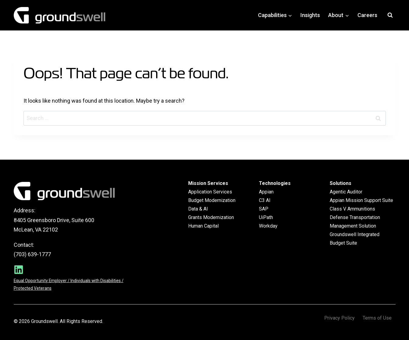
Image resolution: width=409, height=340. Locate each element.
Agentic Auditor (346, 192)
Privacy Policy (339, 318)
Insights (310, 15)
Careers (367, 15)
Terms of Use (377, 318)
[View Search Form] (390, 15)
